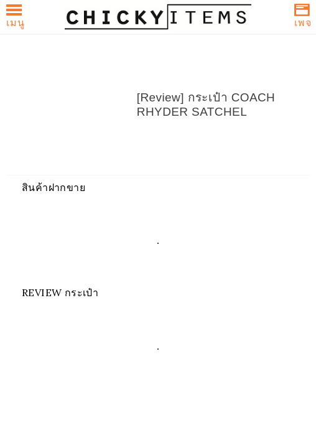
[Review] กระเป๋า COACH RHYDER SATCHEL (206, 104)
